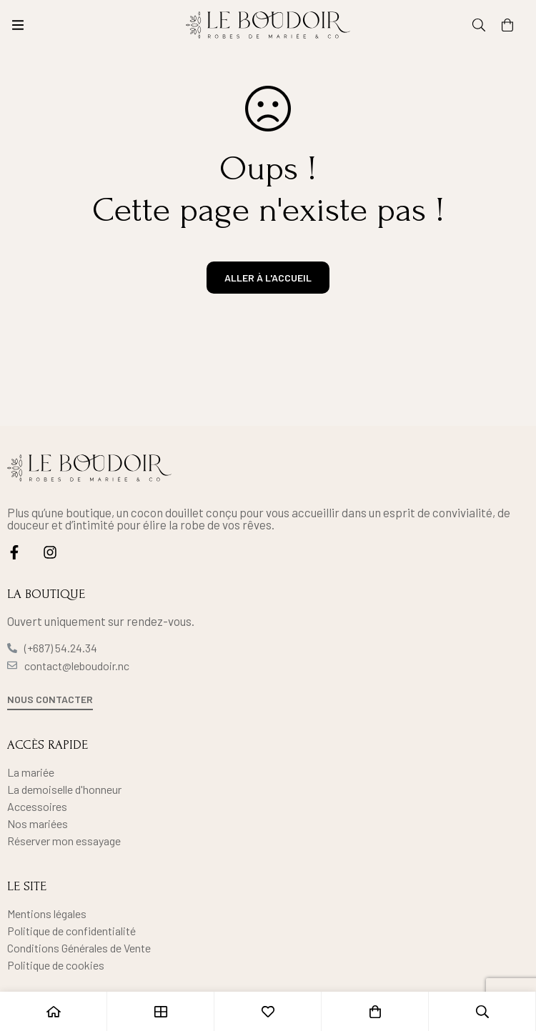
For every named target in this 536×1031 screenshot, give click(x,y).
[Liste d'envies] (268, 1011)
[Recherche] (479, 25)
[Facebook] (14, 552)
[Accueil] (53, 1011)
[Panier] (507, 25)
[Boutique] (160, 1011)
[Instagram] (50, 552)
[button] (50, 700)
